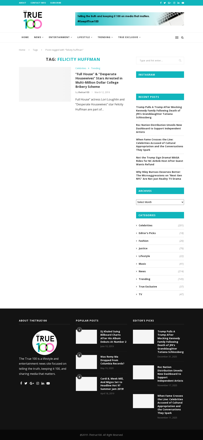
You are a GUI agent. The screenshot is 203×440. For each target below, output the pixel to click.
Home (25, 37)
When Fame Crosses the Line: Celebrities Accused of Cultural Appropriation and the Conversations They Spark (159, 144)
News (37, 37)
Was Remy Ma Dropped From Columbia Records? (112, 360)
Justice (161, 248)
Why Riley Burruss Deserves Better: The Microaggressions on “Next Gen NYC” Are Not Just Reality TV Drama (159, 175)
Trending (104, 37)
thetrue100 (83, 92)
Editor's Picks (161, 233)
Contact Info (38, 2)
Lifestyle (83, 37)
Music (161, 264)
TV (161, 294)
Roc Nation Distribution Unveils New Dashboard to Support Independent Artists (159, 128)
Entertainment (59, 37)
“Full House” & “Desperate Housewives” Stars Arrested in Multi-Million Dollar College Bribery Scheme (99, 80)
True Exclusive (128, 37)
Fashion (161, 241)
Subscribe (55, 2)
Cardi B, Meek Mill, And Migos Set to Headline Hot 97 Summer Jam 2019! (112, 384)
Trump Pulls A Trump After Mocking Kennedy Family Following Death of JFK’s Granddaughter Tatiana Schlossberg (159, 112)
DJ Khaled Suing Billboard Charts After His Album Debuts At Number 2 (113, 336)
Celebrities (80, 68)
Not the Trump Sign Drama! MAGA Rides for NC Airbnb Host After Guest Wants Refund (159, 161)
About (22, 2)
